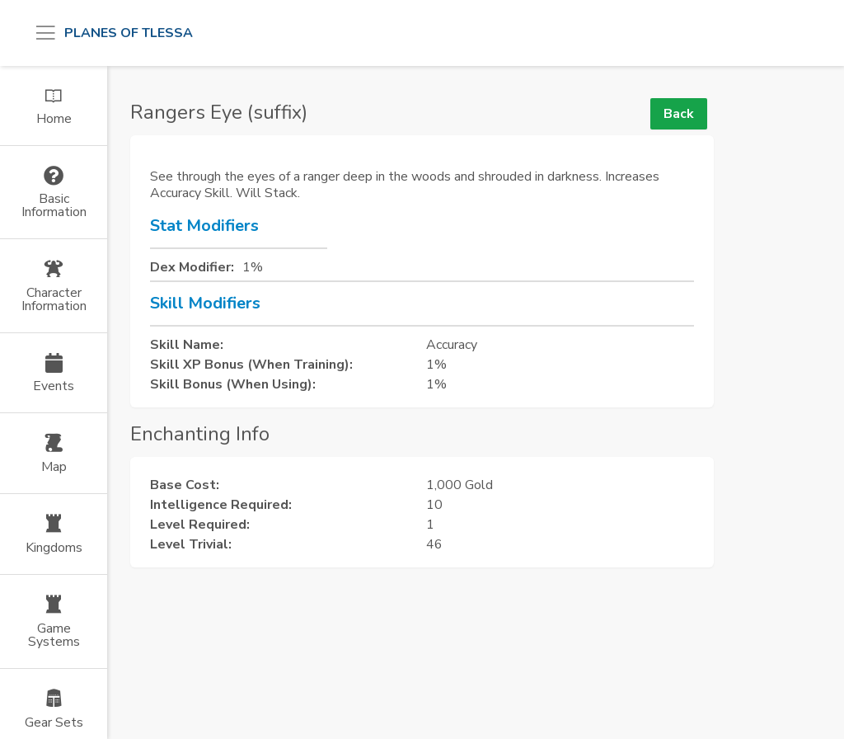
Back (678, 114)
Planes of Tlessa (128, 33)
